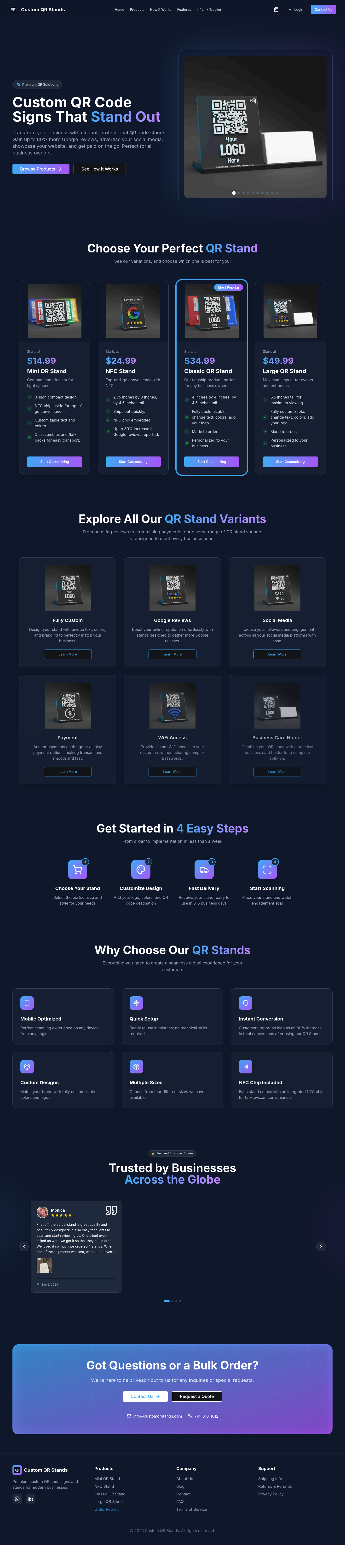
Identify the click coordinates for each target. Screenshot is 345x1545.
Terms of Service (191, 1509)
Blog (180, 1486)
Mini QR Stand (107, 1478)
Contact (183, 1494)
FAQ (180, 1501)
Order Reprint (106, 1509)
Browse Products (41, 168)
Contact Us (324, 9)
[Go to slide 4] (248, 193)
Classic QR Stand (110, 1494)
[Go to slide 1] (234, 193)
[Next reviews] (321, 1246)
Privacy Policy (271, 1494)
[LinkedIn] (30, 1499)
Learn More (67, 651)
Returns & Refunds (275, 1486)
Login (296, 9)
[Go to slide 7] (262, 193)
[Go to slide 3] (243, 193)
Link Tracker (209, 9)
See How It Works (99, 168)
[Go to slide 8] (267, 193)
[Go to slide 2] (238, 193)
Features (184, 9)
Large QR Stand (108, 1501)
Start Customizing (54, 462)
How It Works (160, 9)
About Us (184, 1478)
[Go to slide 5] (253, 193)
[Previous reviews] (24, 1246)
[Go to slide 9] (272, 193)
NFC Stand (104, 1486)
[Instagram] (17, 1499)
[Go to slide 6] (257, 193)
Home (119, 9)
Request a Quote (197, 1396)
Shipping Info (270, 1478)
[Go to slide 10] (277, 193)
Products (137, 9)
